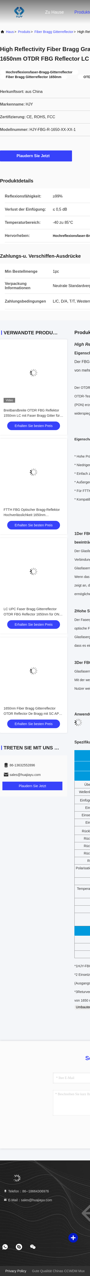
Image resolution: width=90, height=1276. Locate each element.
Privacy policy (15, 1271)
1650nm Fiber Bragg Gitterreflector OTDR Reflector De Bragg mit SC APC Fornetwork (32, 713)
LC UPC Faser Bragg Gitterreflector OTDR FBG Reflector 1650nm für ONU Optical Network (33, 614)
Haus (10, 32)
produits (24, 32)
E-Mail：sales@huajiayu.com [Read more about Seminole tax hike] (27, 1200)
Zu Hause (54, 12)
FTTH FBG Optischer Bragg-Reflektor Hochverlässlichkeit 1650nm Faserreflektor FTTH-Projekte (32, 515)
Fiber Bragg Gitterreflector (53, 32)
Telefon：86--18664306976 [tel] (26, 1191)
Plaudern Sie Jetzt (36, 155)
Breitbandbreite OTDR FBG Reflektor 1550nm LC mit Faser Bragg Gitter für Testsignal (32, 415)
